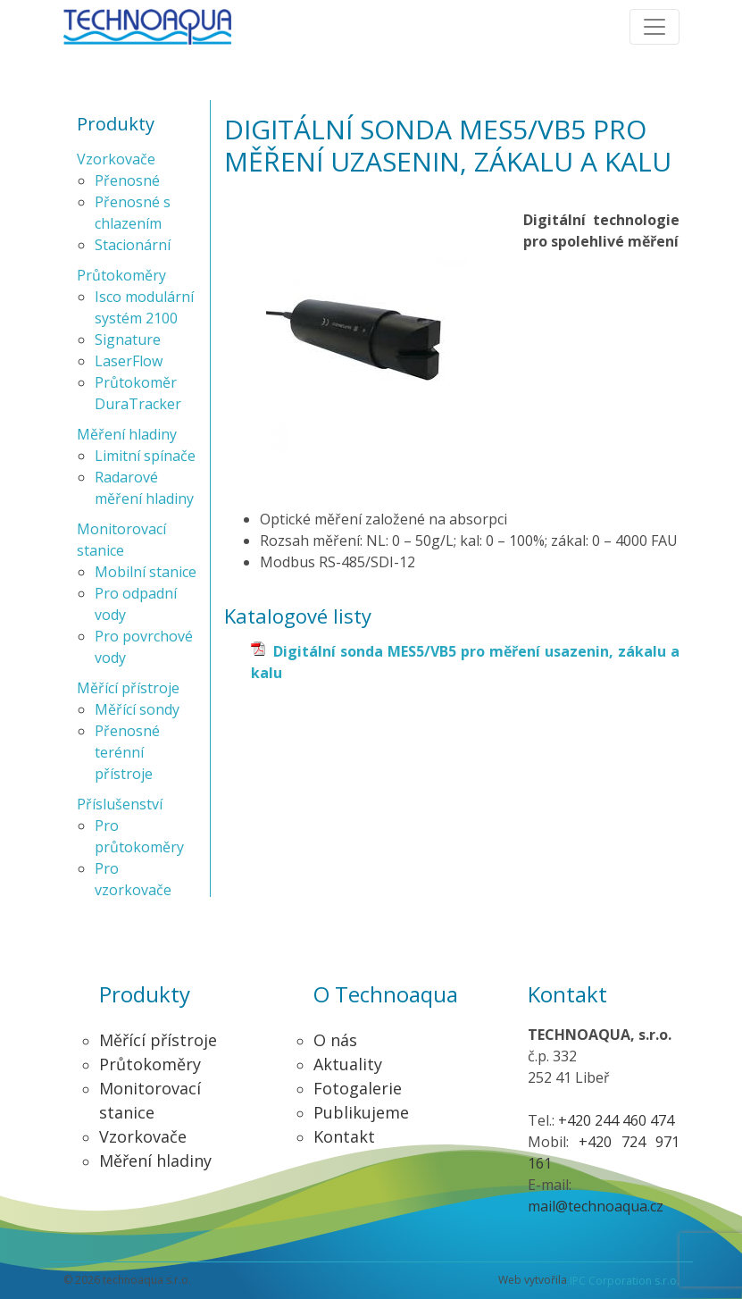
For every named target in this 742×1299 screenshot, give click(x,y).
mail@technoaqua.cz (595, 1206)
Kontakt (344, 1136)
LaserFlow (129, 361)
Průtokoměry (121, 275)
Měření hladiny (127, 434)
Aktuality (347, 1064)
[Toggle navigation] (654, 27)
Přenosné (127, 180)
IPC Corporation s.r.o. (624, 1280)
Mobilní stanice (145, 572)
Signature (128, 339)
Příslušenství (120, 804)
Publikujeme (361, 1112)
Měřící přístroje (128, 688)
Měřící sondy (137, 709)
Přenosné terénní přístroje (127, 752)
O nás (335, 1040)
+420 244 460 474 (616, 1120)
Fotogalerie (357, 1088)
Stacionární (133, 245)
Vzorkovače (116, 159)
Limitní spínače (145, 455)
